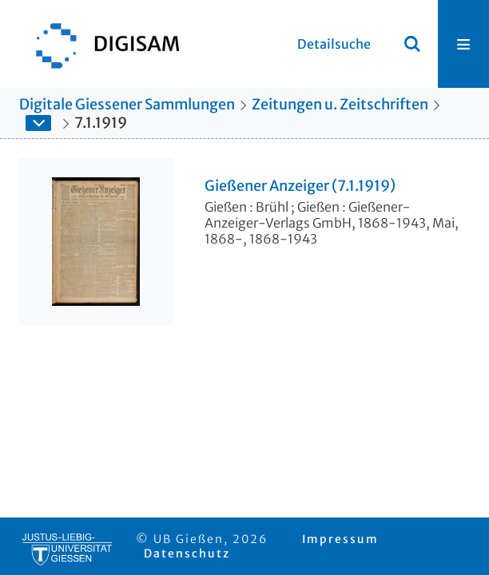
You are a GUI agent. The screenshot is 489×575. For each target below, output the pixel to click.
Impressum (340, 539)
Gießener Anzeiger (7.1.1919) (300, 186)
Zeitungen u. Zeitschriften (340, 104)
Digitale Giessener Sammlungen (127, 104)
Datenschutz (187, 553)
